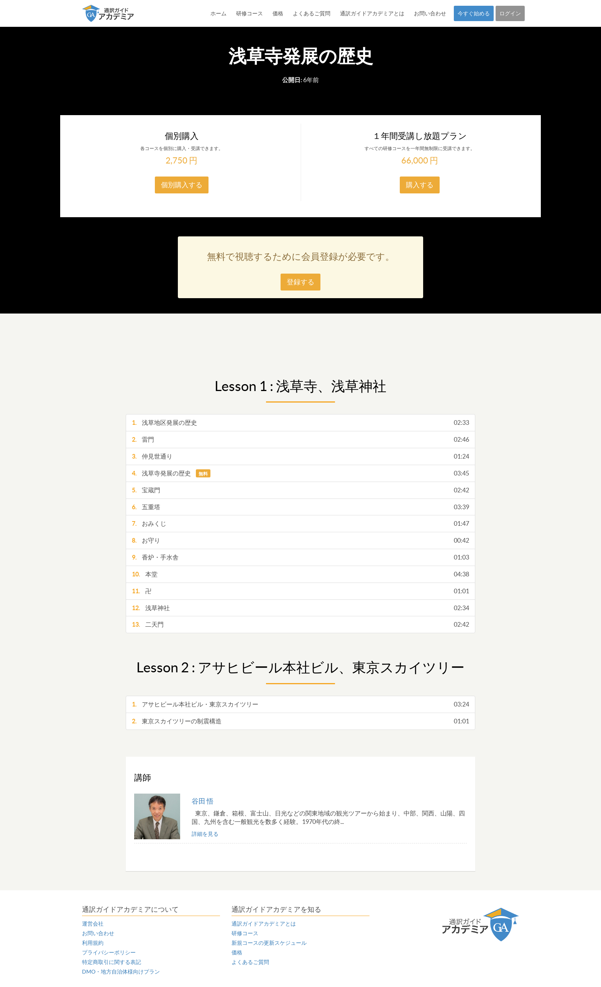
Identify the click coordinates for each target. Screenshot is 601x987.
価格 (278, 13)
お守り (300, 540)
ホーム (218, 13)
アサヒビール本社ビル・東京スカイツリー (300, 704)
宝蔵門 (300, 490)
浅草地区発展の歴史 (300, 422)
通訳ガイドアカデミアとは (372, 13)
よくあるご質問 (311, 13)
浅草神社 (300, 608)
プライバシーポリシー (109, 952)
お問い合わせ (430, 13)
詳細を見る (205, 834)
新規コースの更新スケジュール (269, 943)
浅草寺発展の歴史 (300, 473)
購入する (420, 185)
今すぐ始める (474, 13)
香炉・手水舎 (300, 557)
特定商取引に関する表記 (111, 962)
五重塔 (300, 507)
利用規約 (92, 943)
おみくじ (300, 523)
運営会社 (92, 924)
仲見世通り (300, 456)
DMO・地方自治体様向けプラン (121, 972)
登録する (300, 282)
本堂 (300, 574)
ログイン (510, 13)
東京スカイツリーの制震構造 (300, 721)
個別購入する (181, 185)
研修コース (249, 13)
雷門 (300, 439)
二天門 (300, 624)
